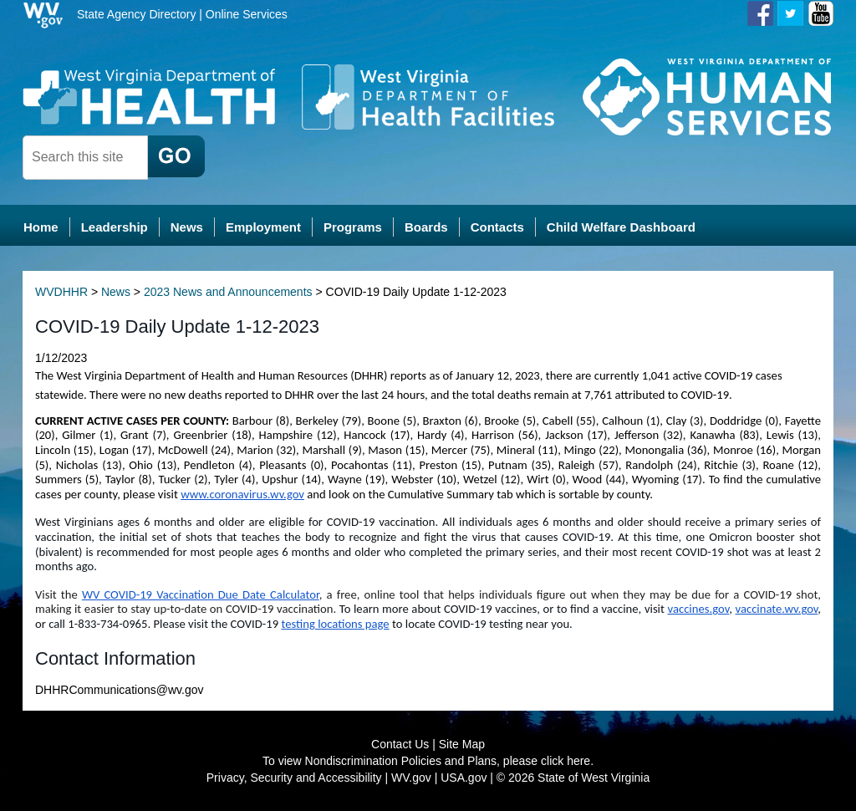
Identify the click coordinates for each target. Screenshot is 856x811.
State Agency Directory (136, 14)
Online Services (247, 14)
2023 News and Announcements (228, 291)
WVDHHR (61, 291)
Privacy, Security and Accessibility (294, 777)
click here (565, 761)
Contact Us (400, 744)
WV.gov (411, 777)
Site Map (462, 744)
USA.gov (464, 777)
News (115, 291)
